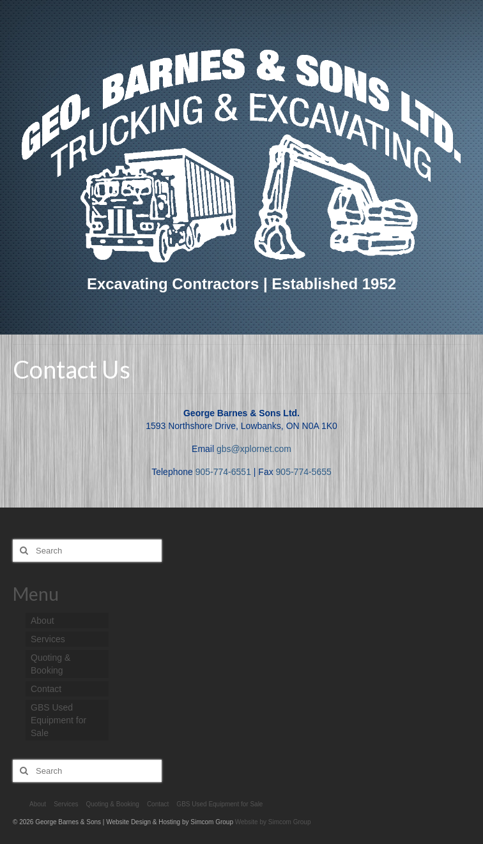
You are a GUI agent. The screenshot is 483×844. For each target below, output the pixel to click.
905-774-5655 (304, 472)
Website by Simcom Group (273, 821)
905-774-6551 (223, 472)
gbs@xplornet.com (254, 449)
